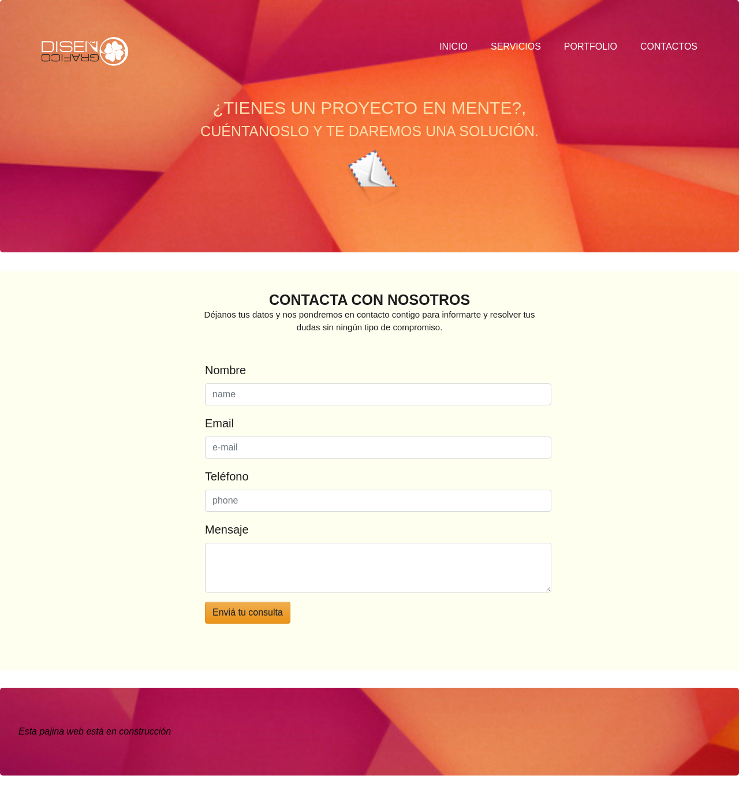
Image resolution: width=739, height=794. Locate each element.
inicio (453, 46)
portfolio (590, 46)
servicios (516, 46)
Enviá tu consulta (247, 612)
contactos (668, 46)
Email (219, 423)
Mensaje (227, 529)
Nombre (225, 370)
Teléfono (227, 476)
